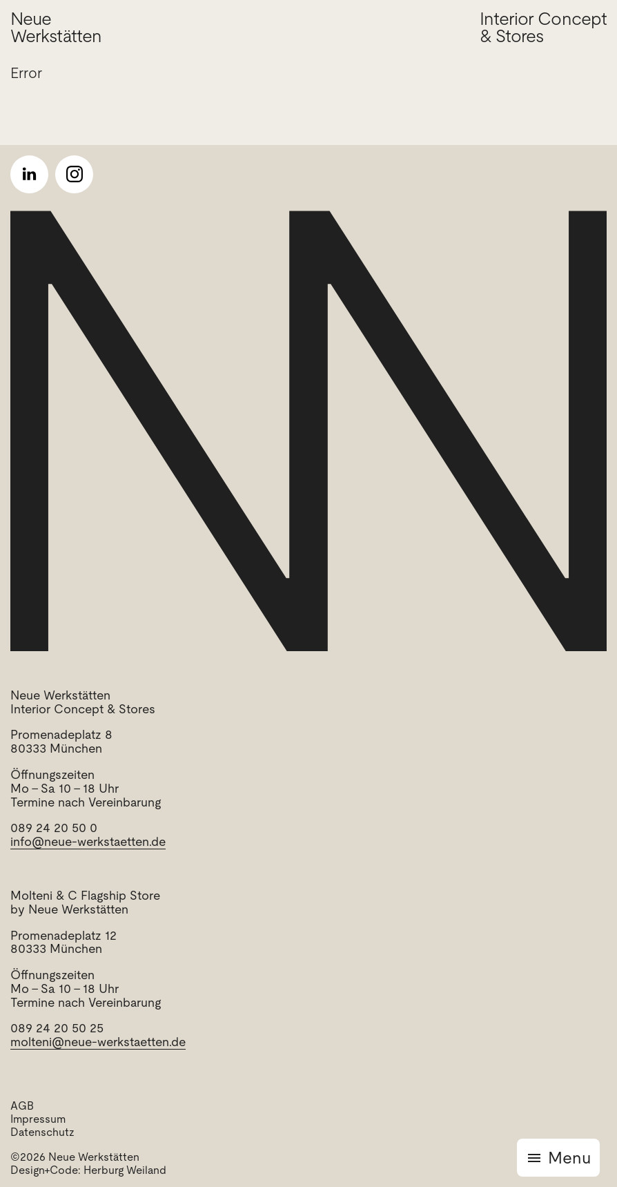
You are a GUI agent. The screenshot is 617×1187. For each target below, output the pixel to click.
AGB (22, 1105)
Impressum (38, 1119)
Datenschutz (42, 1132)
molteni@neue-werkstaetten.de (98, 1041)
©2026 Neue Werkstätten (74, 1157)
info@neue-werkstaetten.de (88, 841)
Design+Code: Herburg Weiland (88, 1170)
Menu (569, 1157)
